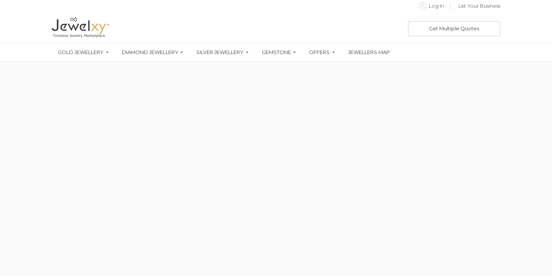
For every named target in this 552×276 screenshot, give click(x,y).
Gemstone (276, 52)
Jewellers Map (369, 52)
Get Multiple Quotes (454, 28)
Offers (319, 52)
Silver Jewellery (219, 52)
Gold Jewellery (81, 52)
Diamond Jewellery (150, 52)
